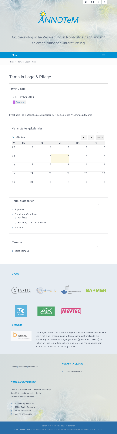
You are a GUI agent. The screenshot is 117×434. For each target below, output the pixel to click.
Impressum (22, 367)
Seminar (20, 102)
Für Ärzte (22, 217)
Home (11, 62)
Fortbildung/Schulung (26, 214)
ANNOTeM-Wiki (72, 371)
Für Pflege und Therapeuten (32, 222)
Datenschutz (33, 367)
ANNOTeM (52, 426)
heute (100, 137)
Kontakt (14, 367)
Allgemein (20, 209)
